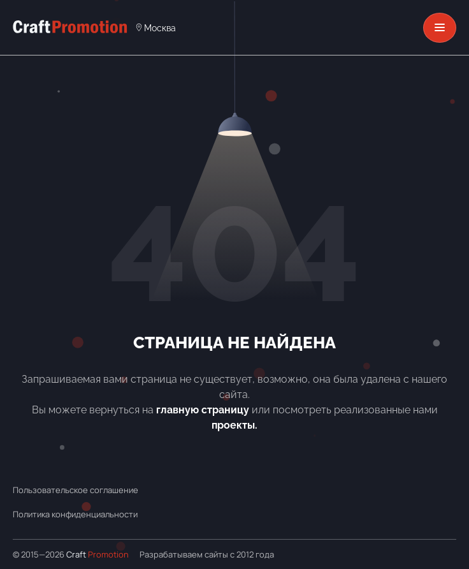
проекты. (234, 425)
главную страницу (202, 410)
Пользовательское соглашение (75, 490)
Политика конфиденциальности (75, 514)
